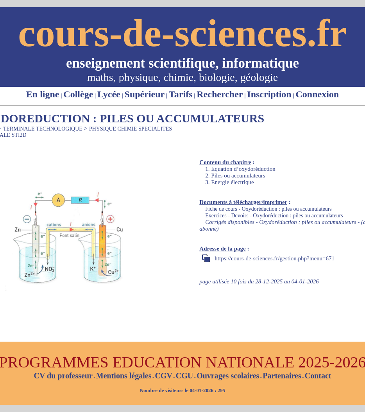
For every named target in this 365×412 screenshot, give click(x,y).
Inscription (269, 94)
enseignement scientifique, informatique (182, 63)
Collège (78, 94)
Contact (318, 375)
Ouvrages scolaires (228, 375)
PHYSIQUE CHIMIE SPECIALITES (130, 129)
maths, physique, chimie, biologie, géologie (182, 77)
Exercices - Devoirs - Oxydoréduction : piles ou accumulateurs (274, 216)
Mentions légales (124, 375)
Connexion (317, 94)
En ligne (42, 94)
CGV (163, 375)
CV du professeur (63, 375)
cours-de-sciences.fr (182, 33)
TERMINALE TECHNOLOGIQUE (42, 129)
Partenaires (282, 375)
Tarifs (180, 94)
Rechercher (220, 94)
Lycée (108, 94)
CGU (184, 375)
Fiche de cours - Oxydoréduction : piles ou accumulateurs (268, 209)
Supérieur (145, 94)
